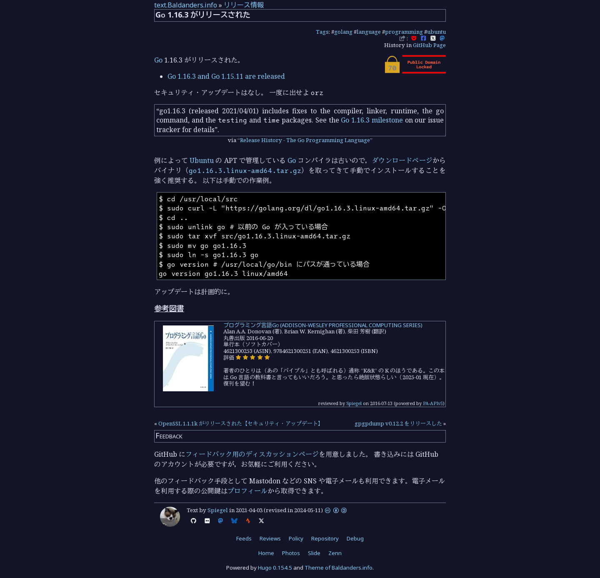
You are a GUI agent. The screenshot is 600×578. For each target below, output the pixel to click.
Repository (325, 538)
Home (266, 553)
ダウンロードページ (402, 160)
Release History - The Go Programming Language (305, 140)
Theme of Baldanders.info (338, 567)
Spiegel (354, 403)
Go (158, 60)
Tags (322, 31)
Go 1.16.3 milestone (371, 120)
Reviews (270, 538)
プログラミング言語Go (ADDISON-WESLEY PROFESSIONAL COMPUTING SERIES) (322, 325)
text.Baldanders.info (185, 5)
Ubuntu (202, 160)
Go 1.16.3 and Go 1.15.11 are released (226, 76)
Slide (314, 553)
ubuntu (436, 31)
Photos (291, 553)
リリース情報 (244, 5)
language (369, 31)
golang (343, 31)
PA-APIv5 (433, 403)
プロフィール (248, 490)
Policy (296, 538)
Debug (355, 538)
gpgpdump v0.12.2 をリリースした (398, 423)
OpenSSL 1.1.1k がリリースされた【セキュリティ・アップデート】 (240, 423)
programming (404, 31)
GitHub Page (429, 45)
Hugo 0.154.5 (275, 567)
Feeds (244, 538)
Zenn (335, 553)
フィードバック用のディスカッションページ (252, 454)
